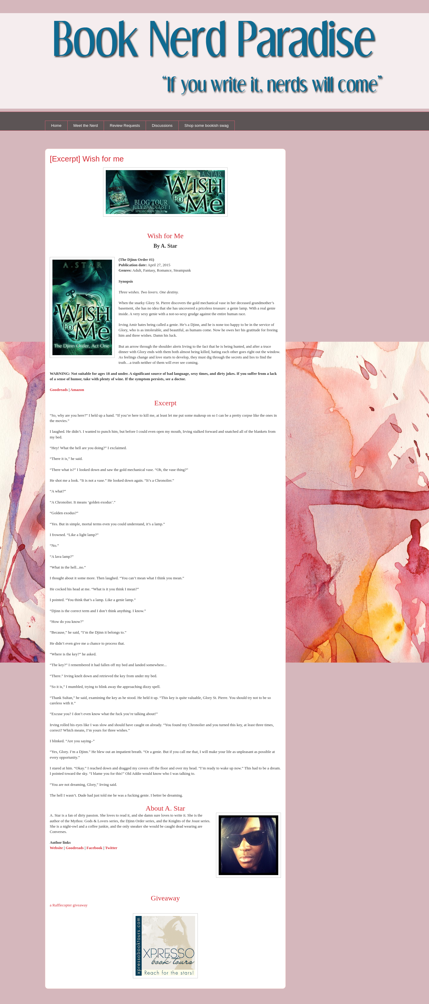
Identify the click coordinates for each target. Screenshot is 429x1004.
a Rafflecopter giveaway (69, 905)
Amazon (77, 389)
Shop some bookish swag (206, 125)
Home (56, 125)
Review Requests (125, 125)
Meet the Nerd (85, 125)
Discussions (162, 125)
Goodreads (59, 389)
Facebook (94, 848)
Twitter (111, 848)
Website (57, 848)
